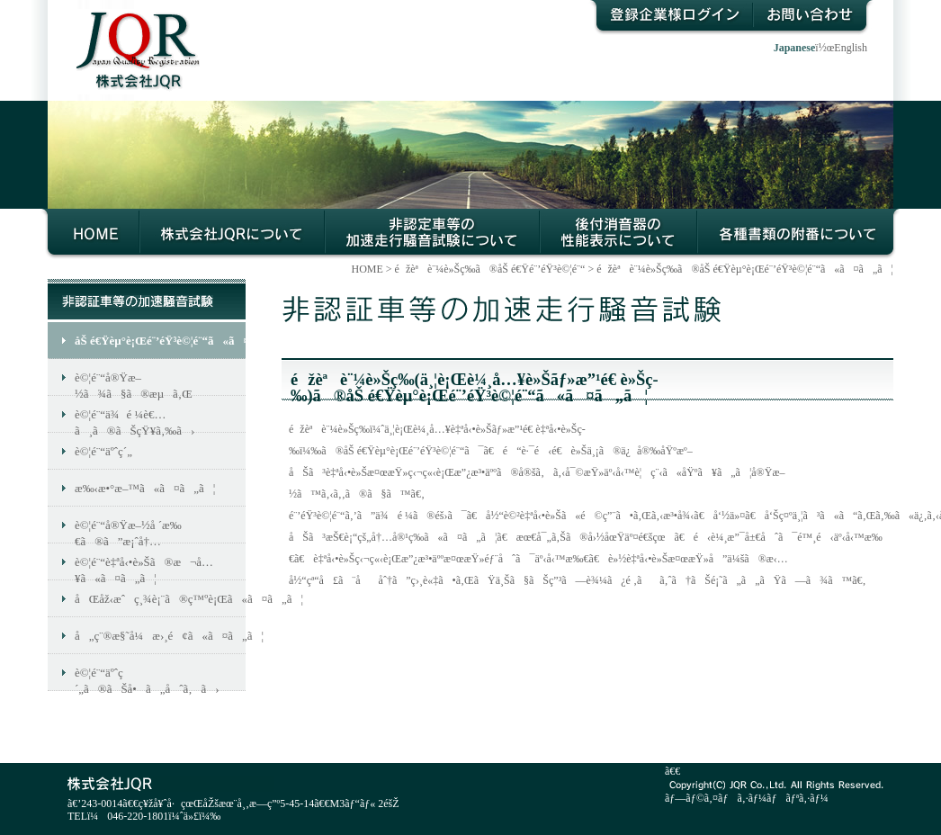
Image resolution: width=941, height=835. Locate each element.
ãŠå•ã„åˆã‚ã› (813, 17)
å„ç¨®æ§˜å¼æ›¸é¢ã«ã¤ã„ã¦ (160, 635)
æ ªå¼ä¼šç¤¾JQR (129, 36)
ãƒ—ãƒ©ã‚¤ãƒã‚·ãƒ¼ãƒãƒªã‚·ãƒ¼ (747, 798)
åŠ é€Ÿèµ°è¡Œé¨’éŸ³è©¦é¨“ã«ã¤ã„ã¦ (160, 340)
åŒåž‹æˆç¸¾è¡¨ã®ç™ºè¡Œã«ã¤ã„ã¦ (160, 599)
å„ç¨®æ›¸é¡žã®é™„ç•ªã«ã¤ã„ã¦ (798, 234)
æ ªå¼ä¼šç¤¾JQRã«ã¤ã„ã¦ (232, 234)
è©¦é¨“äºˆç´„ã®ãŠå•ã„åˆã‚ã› (147, 678)
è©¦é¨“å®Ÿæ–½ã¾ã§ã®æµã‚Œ (134, 383)
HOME (90, 234)
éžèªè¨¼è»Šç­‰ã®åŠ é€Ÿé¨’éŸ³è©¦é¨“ (490, 269)
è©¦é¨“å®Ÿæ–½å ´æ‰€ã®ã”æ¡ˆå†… (128, 530)
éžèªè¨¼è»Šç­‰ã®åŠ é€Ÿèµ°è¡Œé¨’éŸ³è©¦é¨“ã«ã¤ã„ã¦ (432, 234)
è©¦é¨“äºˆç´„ (103, 451)
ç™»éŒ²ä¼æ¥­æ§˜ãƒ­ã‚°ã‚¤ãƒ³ (670, 17)
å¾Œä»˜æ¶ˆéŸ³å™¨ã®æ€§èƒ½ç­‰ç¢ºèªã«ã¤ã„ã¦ (618, 234)
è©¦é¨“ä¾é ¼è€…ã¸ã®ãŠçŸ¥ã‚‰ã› (134, 420)
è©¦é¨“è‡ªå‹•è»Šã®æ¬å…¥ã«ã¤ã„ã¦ (144, 567)
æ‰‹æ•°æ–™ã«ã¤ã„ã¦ (145, 488)
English (850, 47)
